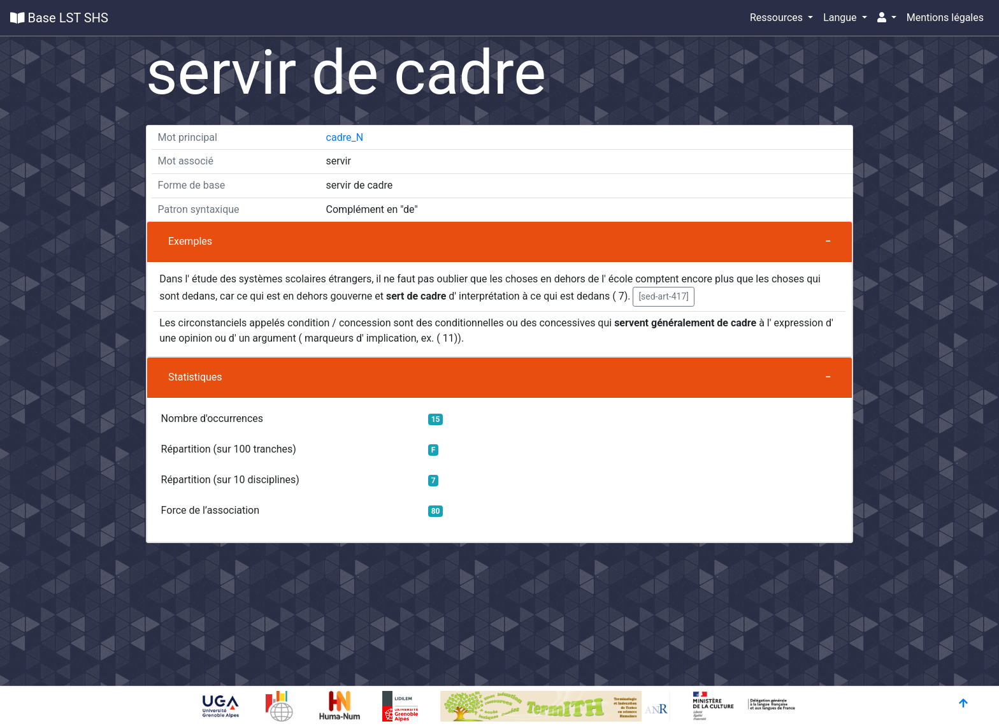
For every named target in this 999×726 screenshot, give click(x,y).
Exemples (190, 241)
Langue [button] (841, 17)
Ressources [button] (777, 17)
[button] (887, 18)
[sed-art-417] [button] (663, 296)
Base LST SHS (59, 17)
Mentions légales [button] (945, 17)
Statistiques (195, 377)
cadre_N (345, 137)
